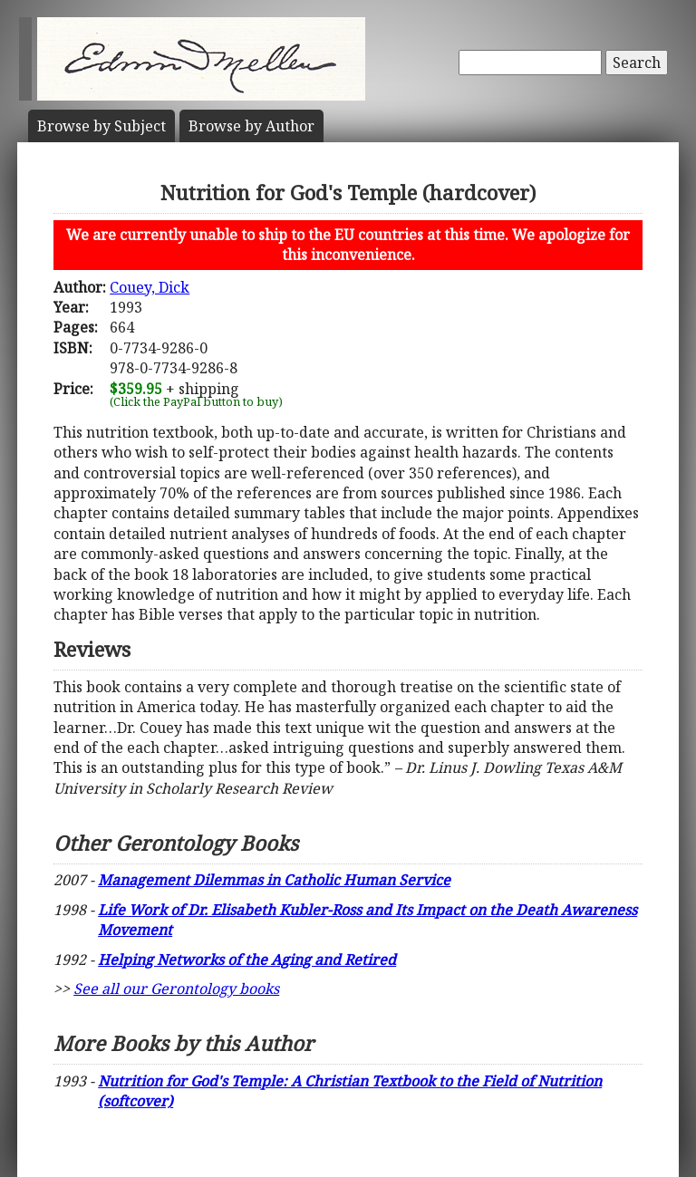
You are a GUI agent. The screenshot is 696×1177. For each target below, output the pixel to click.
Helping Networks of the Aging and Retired (247, 960)
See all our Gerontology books (176, 989)
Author (251, 126)
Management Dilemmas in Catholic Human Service (274, 880)
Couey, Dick (149, 287)
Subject (101, 126)
